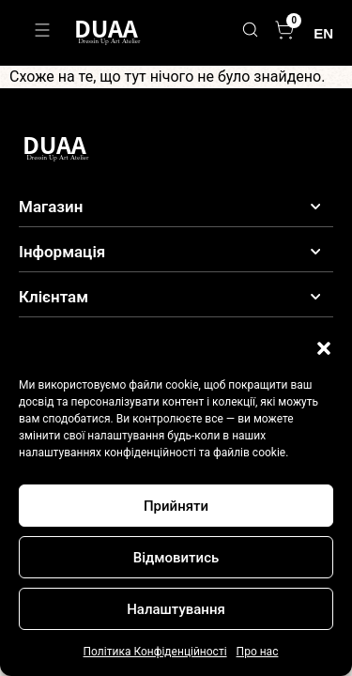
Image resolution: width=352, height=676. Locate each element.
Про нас (258, 651)
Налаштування (176, 609)
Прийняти (176, 506)
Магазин (51, 206)
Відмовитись (176, 557)
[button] (323, 348)
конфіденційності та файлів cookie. (196, 452)
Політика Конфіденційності (155, 651)
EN (323, 33)
